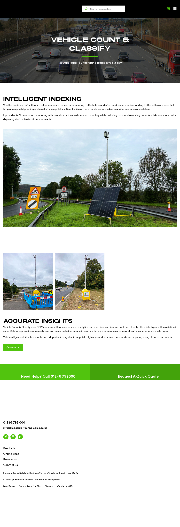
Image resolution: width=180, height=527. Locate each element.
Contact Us (10, 465)
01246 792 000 (14, 422)
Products (9, 448)
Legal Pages (9, 486)
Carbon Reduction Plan (30, 486)
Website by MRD (64, 486)
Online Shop (11, 454)
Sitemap (49, 486)
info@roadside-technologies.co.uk (25, 428)
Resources (10, 459)
